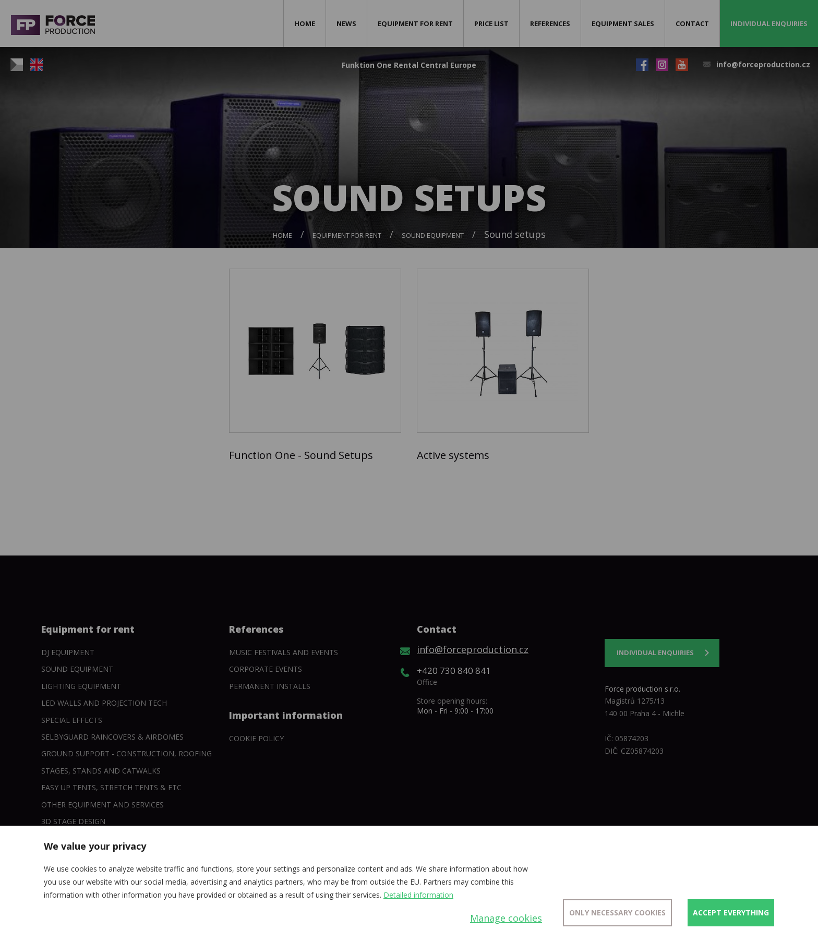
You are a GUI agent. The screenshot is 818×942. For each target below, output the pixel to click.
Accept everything (731, 912)
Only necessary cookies (617, 912)
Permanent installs (269, 686)
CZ (16, 64)
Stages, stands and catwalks (101, 771)
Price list (491, 23)
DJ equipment (67, 652)
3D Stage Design (73, 821)
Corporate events (265, 669)
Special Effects (71, 720)
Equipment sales (623, 23)
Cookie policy (256, 738)
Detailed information (418, 895)
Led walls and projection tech (104, 703)
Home (304, 23)
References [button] (550, 23)
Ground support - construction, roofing (126, 753)
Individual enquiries (769, 23)
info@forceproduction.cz (763, 64)
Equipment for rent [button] (415, 23)
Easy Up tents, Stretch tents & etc (111, 787)
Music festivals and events (283, 652)
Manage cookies (506, 918)
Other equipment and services (102, 805)
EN (36, 64)
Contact (692, 23)
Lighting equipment (81, 686)
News (346, 23)
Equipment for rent (346, 235)
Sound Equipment (433, 235)
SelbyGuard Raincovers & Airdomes (112, 737)
